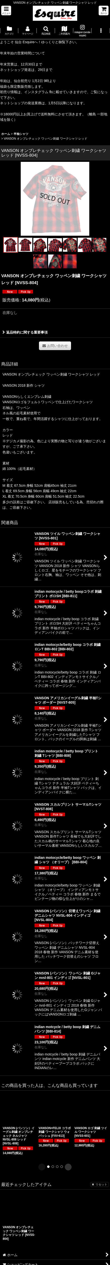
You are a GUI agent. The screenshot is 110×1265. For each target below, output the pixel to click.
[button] (6, 10)
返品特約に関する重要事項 (25, 332)
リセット (99, 1184)
